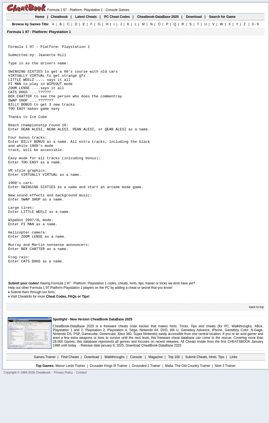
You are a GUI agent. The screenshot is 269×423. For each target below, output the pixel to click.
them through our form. (39, 337)
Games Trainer (45, 402)
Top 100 (174, 402)
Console (136, 402)
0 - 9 (255, 24)
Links (233, 402)
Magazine (156, 402)
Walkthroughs (115, 402)
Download (91, 402)
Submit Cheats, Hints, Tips (204, 402)
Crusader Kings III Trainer (108, 411)
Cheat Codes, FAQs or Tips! (67, 342)
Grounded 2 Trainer (146, 411)
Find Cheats (70, 402)
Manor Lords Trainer (70, 411)
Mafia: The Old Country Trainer (187, 411)
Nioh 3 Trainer (225, 411)
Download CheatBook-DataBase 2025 (154, 391)
